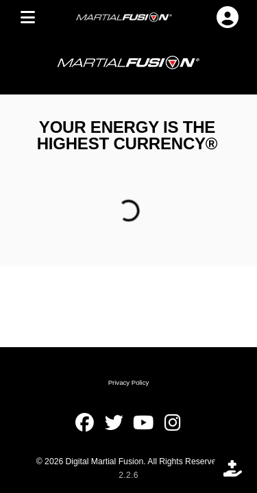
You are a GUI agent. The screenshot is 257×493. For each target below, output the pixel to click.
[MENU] (27, 17)
